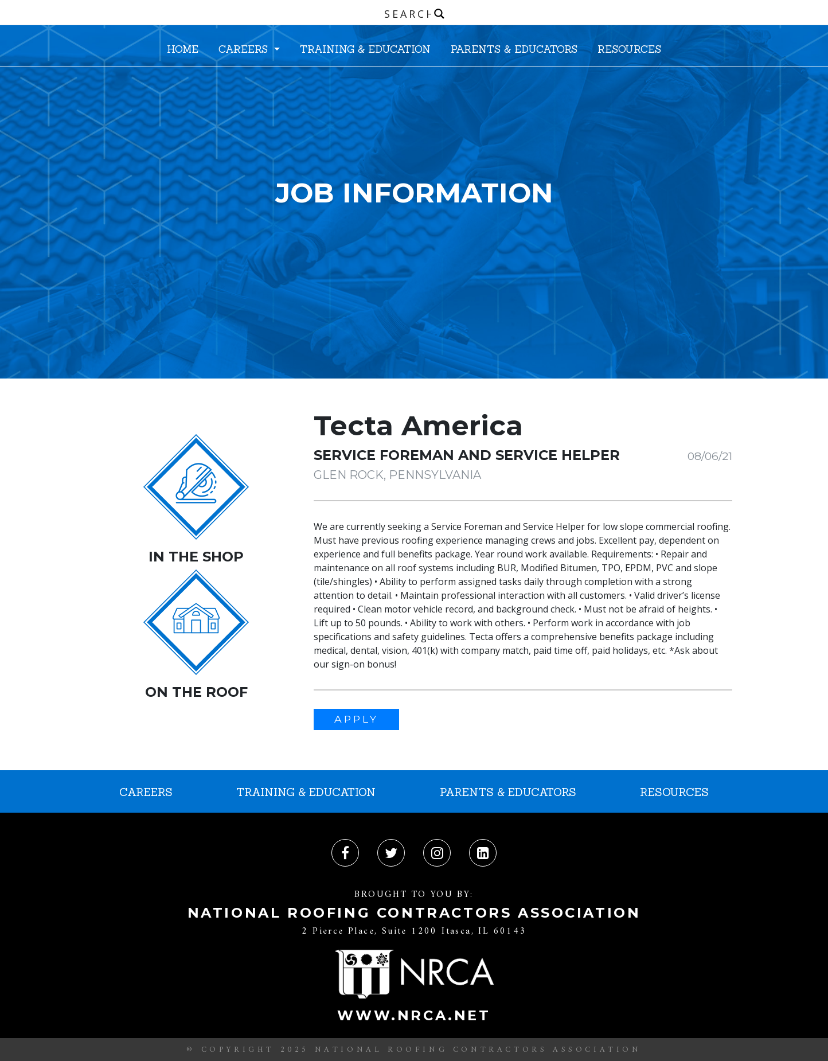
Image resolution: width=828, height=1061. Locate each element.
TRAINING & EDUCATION (365, 49)
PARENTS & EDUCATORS (514, 49)
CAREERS (244, 49)
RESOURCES (629, 49)
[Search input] (417, 14)
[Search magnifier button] (439, 14)
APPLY (356, 719)
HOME (182, 49)
